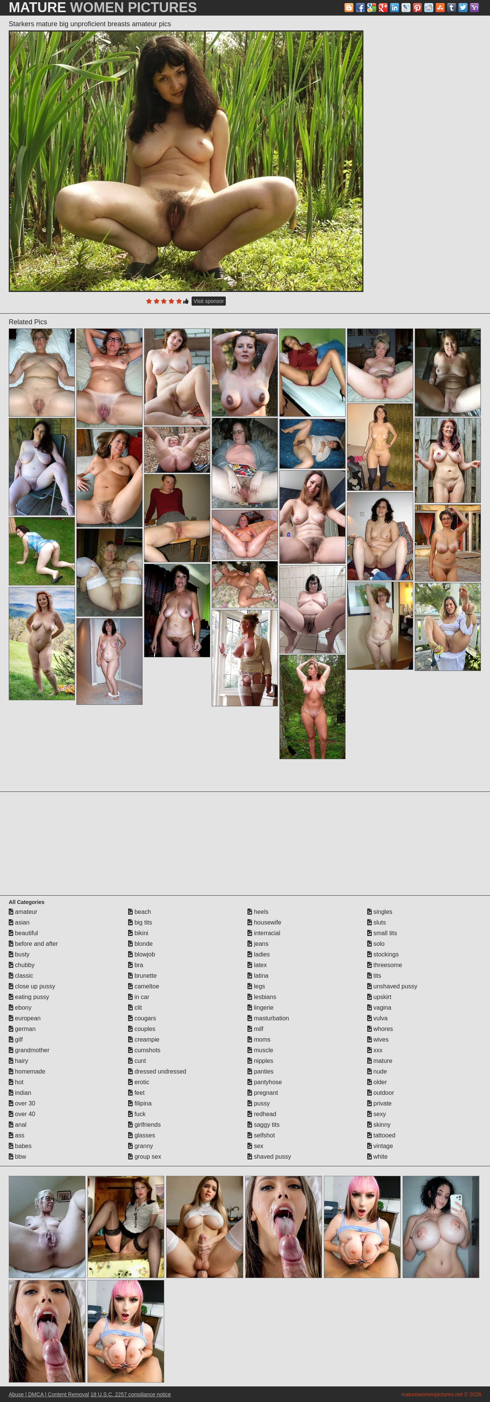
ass (16, 1135)
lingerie (260, 1007)
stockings (383, 954)
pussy (258, 1103)
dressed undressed (157, 1071)
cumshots (144, 1050)
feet (136, 1093)
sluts (376, 922)
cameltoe (143, 986)
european (25, 1018)
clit (135, 1007)
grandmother (29, 1050)
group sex (144, 1156)
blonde (140, 943)
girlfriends (144, 1124)
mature (379, 1061)
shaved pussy (269, 1156)
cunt (137, 1061)
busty (19, 954)
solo (376, 943)
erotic (138, 1082)
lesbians (261, 997)
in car (138, 997)
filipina (140, 1103)
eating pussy (29, 997)
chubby (22, 965)
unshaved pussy (392, 986)
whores (380, 1029)
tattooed (381, 1135)
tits (374, 975)
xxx (374, 1050)
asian (19, 922)
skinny (379, 1124)
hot (16, 1082)
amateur (23, 912)
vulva (377, 1018)
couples (141, 1029)
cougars (142, 1018)
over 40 (22, 1114)
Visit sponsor (208, 301)
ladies (258, 954)
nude (377, 1071)
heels (257, 912)
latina (257, 975)
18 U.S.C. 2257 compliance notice (130, 1394)
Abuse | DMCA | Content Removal (49, 1394)
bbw (17, 1156)
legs (256, 986)
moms (258, 1039)
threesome (384, 965)
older (377, 1082)
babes (20, 1146)
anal (18, 1124)
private (379, 1103)
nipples (260, 1061)
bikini (138, 933)
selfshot (261, 1135)
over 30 (22, 1103)
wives (378, 1039)
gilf (16, 1039)
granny (140, 1146)
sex (255, 1146)
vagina (379, 1007)
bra (135, 965)
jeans (257, 943)
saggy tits (263, 1124)
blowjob (141, 954)
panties (260, 1071)
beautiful (23, 933)
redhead (261, 1114)
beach (139, 912)
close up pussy (32, 986)
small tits (382, 933)
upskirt (379, 997)
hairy (18, 1061)
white (377, 1156)
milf (255, 1029)
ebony (20, 1007)
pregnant (262, 1093)
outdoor (380, 1093)
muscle (260, 1050)
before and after (33, 943)
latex (256, 965)
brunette (142, 975)
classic (21, 975)
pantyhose (264, 1082)
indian (20, 1093)
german (22, 1029)
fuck (137, 1114)
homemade (27, 1071)
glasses (141, 1135)
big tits (140, 922)
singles (379, 912)
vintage (380, 1146)
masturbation (268, 1018)
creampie (143, 1039)
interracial (263, 933)
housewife (264, 922)
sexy (376, 1114)
